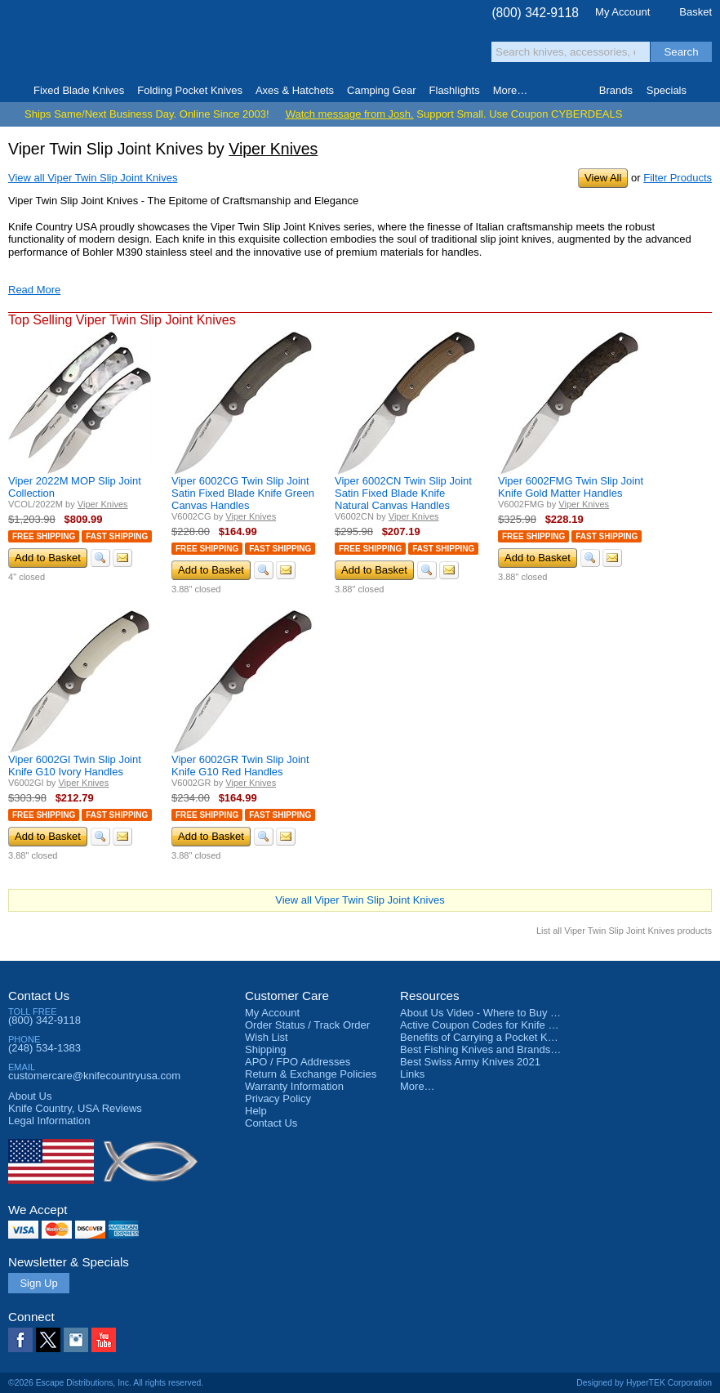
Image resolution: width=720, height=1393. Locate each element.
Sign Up (38, 1283)
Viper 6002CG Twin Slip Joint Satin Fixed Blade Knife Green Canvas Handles (242, 493)
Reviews (75, 1108)
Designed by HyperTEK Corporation (644, 1382)
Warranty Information (294, 1086)
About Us (29, 1096)
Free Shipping (43, 536)
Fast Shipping (117, 536)
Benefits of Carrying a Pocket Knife (482, 1037)
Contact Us (38, 995)
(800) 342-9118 (535, 13)
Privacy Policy (278, 1098)
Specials (667, 90)
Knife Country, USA (76, 42)
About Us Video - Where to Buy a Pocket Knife (509, 1013)
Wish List (266, 1037)
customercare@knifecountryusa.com (94, 1075)
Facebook (20, 1340)
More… (417, 1086)
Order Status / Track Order (307, 1025)
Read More (34, 290)
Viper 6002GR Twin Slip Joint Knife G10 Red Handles (240, 765)
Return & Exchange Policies (310, 1074)
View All (602, 178)
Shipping (266, 1049)
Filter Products (677, 178)
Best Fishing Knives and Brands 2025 (488, 1049)
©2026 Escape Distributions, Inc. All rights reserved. (105, 1382)
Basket (695, 12)
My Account (622, 12)
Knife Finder (706, 90)
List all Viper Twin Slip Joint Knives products (624, 930)
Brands (616, 90)
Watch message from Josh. (350, 114)
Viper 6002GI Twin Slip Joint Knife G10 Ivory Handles (74, 765)
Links (412, 1074)
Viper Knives (273, 149)
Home (13, 90)
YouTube (103, 1340)
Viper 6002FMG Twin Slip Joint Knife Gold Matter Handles (570, 487)
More (510, 90)
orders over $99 (311, 49)
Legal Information (49, 1120)
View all (92, 178)
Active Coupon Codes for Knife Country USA (505, 1025)
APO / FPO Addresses (297, 1062)
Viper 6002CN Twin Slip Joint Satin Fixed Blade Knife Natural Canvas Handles (403, 493)
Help (256, 1111)
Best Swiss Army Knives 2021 (470, 1062)
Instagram (76, 1340)
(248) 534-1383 (44, 1048)
